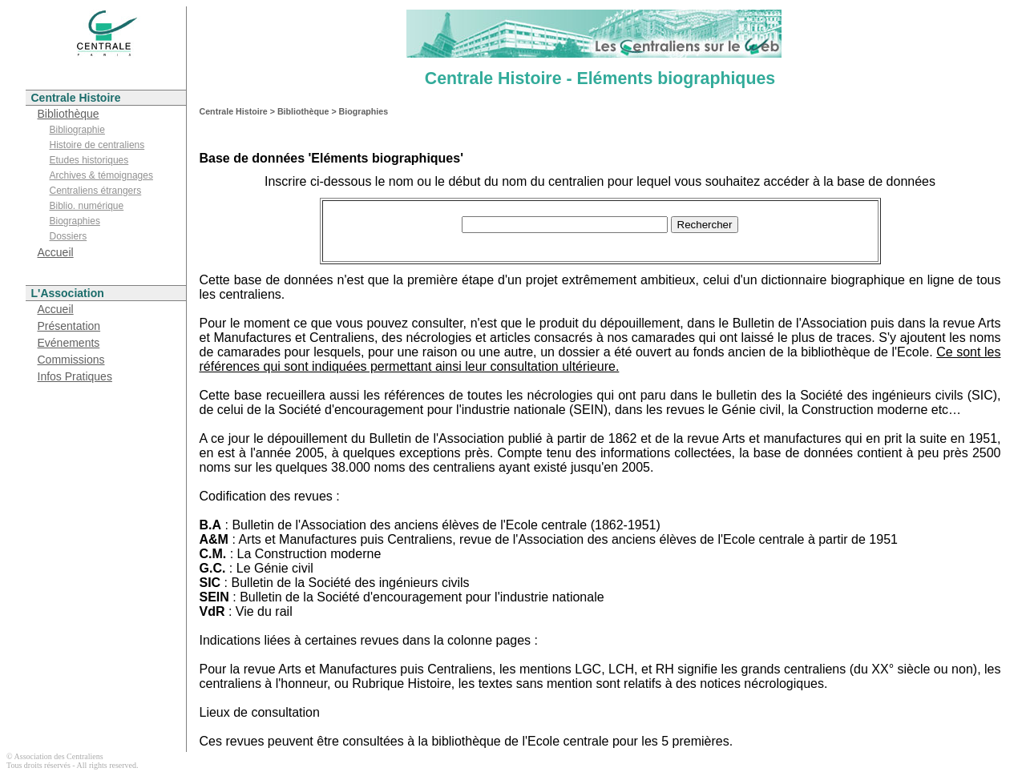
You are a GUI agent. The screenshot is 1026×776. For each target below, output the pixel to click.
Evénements (69, 342)
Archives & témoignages (101, 175)
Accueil (56, 252)
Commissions (71, 359)
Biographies (75, 221)
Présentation (69, 326)
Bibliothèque (68, 113)
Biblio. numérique (87, 205)
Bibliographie (77, 129)
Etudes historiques (89, 160)
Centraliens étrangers (96, 190)
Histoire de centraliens (97, 145)
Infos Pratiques (75, 376)
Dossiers (68, 236)
